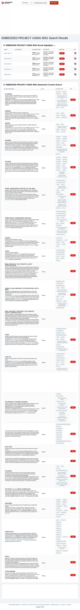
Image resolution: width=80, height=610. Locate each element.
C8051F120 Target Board (62, 404)
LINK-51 (62, 362)
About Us (69, 604)
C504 (61, 298)
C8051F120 (31, 411)
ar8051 (62, 113)
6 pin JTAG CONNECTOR (61, 410)
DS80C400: (65, 161)
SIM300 (62, 107)
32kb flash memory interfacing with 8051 (62, 290)
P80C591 (64, 244)
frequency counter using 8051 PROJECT (62, 127)
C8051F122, (19, 538)
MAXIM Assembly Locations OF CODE (61, 176)
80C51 (62, 296)
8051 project (59, 147)
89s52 (57, 107)
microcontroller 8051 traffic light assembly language (62, 484)
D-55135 (62, 184)
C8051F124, (31, 538)
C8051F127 (58, 545)
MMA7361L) (58, 93)
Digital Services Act (55, 604)
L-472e (65, 240)
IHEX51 (57, 190)
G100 (57, 223)
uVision (58, 468)
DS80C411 (64, 140)
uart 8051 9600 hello (61, 543)
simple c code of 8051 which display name (62, 232)
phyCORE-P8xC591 (32, 365)
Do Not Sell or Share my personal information (39, 604)
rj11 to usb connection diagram (62, 417)
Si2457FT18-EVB (24, 412)
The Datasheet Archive (7, 3)
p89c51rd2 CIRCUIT (60, 234)
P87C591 (58, 366)
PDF (62, 53)
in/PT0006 (58, 91)
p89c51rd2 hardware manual (62, 220)
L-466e (57, 184)
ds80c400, (7, 146)
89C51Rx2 (58, 208)
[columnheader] (8, 50)
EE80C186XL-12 (8, 53)
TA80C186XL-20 (7, 58)
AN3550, (65, 506)
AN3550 (57, 142)
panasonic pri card (61, 541)
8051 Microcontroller (61, 470)
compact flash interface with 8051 (62, 205)
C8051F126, (13, 540)
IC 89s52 (65, 93)
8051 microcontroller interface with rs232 (61, 369)
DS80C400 (10, 148)
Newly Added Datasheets (14, 604)
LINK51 (57, 246)
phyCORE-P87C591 (17, 361)
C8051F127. (21, 540)
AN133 (13, 536)
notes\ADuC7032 (60, 443)
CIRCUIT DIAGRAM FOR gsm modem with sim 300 (62, 97)
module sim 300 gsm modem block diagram (62, 105)
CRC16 (62, 142)
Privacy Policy (24, 604)
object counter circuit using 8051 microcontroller (62, 201)
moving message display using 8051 (62, 473)
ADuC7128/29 (59, 436)
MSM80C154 (58, 300)
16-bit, (8, 478)
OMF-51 (57, 117)
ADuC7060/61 (59, 430)
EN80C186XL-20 (8, 64)
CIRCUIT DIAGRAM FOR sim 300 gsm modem (62, 101)
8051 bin (63, 131)
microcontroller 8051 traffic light (61, 480)
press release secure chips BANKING (61, 350)
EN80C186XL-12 (8, 74)
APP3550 (58, 165)
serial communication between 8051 (62, 228)
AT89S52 (64, 91)
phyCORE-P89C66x (60, 252)
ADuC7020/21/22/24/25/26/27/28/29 (63, 424)
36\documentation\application (63, 441)
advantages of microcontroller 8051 (61, 477)
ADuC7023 (58, 426)
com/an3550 (59, 506)
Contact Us (63, 604)
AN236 (13, 114)
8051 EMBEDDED (59, 194)
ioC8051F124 (64, 117)
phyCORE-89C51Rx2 (17, 194)
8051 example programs (62, 173)
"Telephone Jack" (60, 401)
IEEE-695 (58, 192)
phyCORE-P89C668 (17, 254)
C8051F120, (8, 538)
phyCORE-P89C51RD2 (17, 222)
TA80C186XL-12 (7, 69)
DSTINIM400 (63, 512)
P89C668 (58, 260)
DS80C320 (58, 167)
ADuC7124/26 (59, 434)
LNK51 (57, 512)
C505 (57, 339)
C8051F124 (63, 115)
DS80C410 (58, 140)
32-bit (13, 478)
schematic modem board (62, 399)
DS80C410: (58, 163)
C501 (57, 298)
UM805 (64, 300)
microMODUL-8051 (16, 295)
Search (54, 2)
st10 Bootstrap (60, 307)
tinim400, (23, 146)
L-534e (57, 337)
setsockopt (59, 510)
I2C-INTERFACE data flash (62, 197)
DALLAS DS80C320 (60, 514)
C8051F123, (25, 538)
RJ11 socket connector (62, 413)
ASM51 (62, 190)
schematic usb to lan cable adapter (62, 408)
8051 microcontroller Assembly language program (61, 150)
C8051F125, (8, 540)
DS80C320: (58, 161)
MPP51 (63, 208)
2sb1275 (64, 545)
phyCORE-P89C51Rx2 (61, 213)
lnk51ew (58, 516)
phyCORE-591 (15, 241)
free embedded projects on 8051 (62, 187)
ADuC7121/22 (59, 432)
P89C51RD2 (58, 225)
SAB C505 (58, 344)
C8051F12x (58, 536)
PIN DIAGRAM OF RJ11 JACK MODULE (62, 420)
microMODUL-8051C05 (17, 339)
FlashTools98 (8, 296)
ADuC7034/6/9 (59, 428)
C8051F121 (65, 550)
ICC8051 (64, 170)
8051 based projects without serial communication (62, 304)
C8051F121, (13, 538)
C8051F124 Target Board (62, 548)
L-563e (57, 256)
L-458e (57, 287)
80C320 (57, 296)
